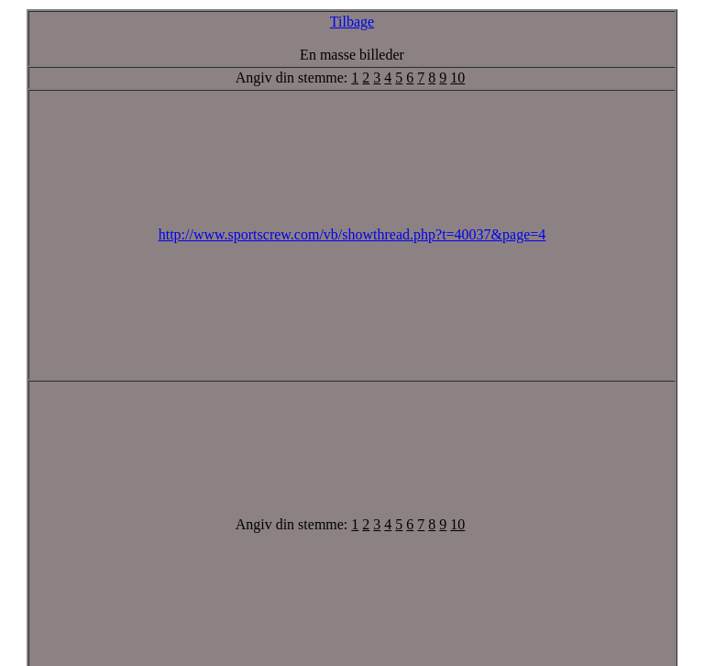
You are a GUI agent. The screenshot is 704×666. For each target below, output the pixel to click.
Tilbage (352, 21)
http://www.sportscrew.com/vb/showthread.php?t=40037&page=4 (352, 234)
